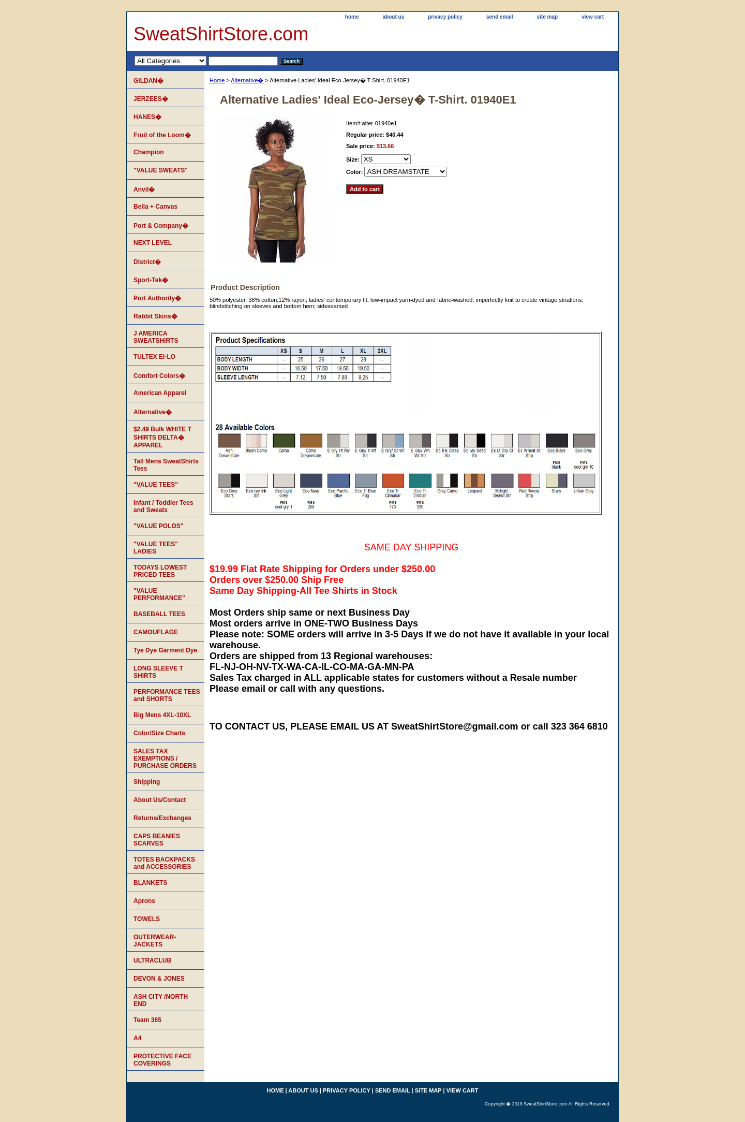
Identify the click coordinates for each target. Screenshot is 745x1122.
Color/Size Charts (159, 733)
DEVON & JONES (159, 978)
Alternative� (247, 80)
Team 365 (147, 1020)
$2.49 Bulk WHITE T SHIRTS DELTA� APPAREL (162, 437)
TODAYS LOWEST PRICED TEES (160, 571)
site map (547, 17)
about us (394, 17)
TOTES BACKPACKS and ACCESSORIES (164, 863)
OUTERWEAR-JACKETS (154, 941)
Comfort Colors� (159, 376)
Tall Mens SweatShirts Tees (166, 465)
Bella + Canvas (155, 206)
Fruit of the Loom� (162, 135)
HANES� (147, 117)
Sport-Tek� (150, 280)
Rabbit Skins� (155, 316)
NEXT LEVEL (152, 242)
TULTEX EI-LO (154, 356)
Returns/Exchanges (162, 818)
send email (499, 17)
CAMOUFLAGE (155, 632)
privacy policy (445, 17)
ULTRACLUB (152, 960)
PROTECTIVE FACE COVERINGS (162, 1060)
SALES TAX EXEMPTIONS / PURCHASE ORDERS (165, 758)
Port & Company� (160, 225)
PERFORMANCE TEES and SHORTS (166, 695)
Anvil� (144, 189)
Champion (148, 152)
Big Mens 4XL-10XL (162, 715)
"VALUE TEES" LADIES (155, 548)
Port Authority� (157, 298)
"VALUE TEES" (155, 484)
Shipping (146, 781)
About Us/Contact (159, 800)
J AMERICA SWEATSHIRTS (155, 337)
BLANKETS (150, 882)
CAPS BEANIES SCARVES (156, 840)
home (352, 17)
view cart (593, 17)
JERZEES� (150, 99)
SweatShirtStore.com (220, 34)
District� (147, 262)
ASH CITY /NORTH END (160, 1000)
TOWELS (146, 919)
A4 (137, 1038)
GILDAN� (148, 80)
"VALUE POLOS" (158, 526)
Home (217, 80)
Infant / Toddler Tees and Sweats (163, 506)
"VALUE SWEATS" (160, 170)
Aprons (144, 901)
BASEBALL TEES (159, 614)
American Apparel (159, 393)
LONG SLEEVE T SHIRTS (158, 672)
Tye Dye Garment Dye (165, 650)
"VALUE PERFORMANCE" (159, 594)
